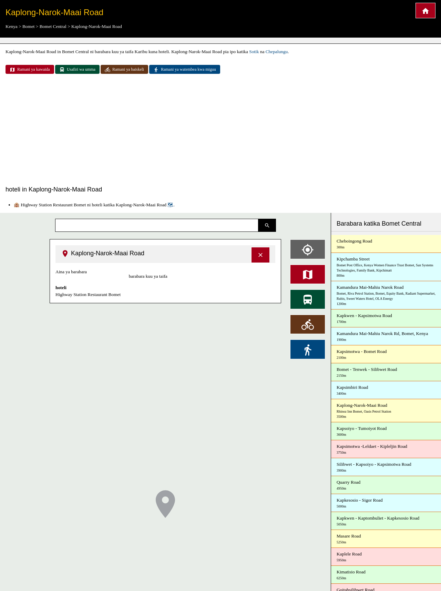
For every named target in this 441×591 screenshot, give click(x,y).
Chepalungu (277, 51)
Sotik (254, 51)
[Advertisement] (220, 130)
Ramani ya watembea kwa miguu (184, 69)
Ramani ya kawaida (30, 69)
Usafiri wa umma (77, 69)
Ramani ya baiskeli (124, 69)
